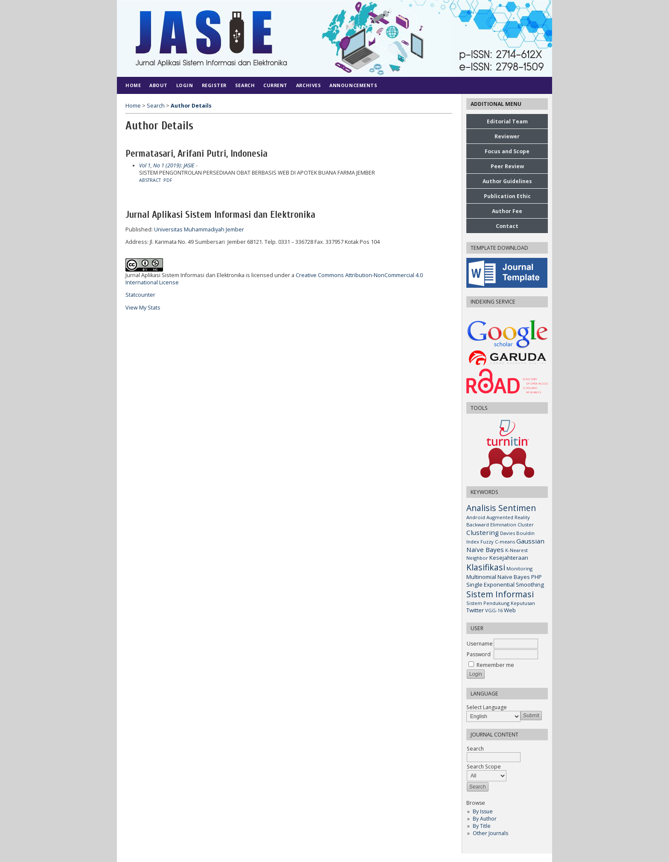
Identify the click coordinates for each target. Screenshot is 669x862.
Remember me (495, 665)
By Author (485, 818)
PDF (167, 180)
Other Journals (490, 833)
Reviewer (507, 136)
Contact (507, 226)
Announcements (353, 85)
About (158, 85)
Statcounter (140, 294)
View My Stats (142, 307)
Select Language (486, 707)
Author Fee (507, 211)
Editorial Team (507, 121)
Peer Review (507, 166)
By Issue (483, 811)
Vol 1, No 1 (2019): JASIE (167, 165)
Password (479, 654)
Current (275, 85)
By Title (482, 826)
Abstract (150, 180)
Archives (308, 85)
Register (214, 85)
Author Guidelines (507, 181)
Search (245, 85)
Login (184, 85)
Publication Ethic (507, 196)
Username (480, 643)
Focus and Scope (507, 151)
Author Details (191, 105)
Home (133, 85)
